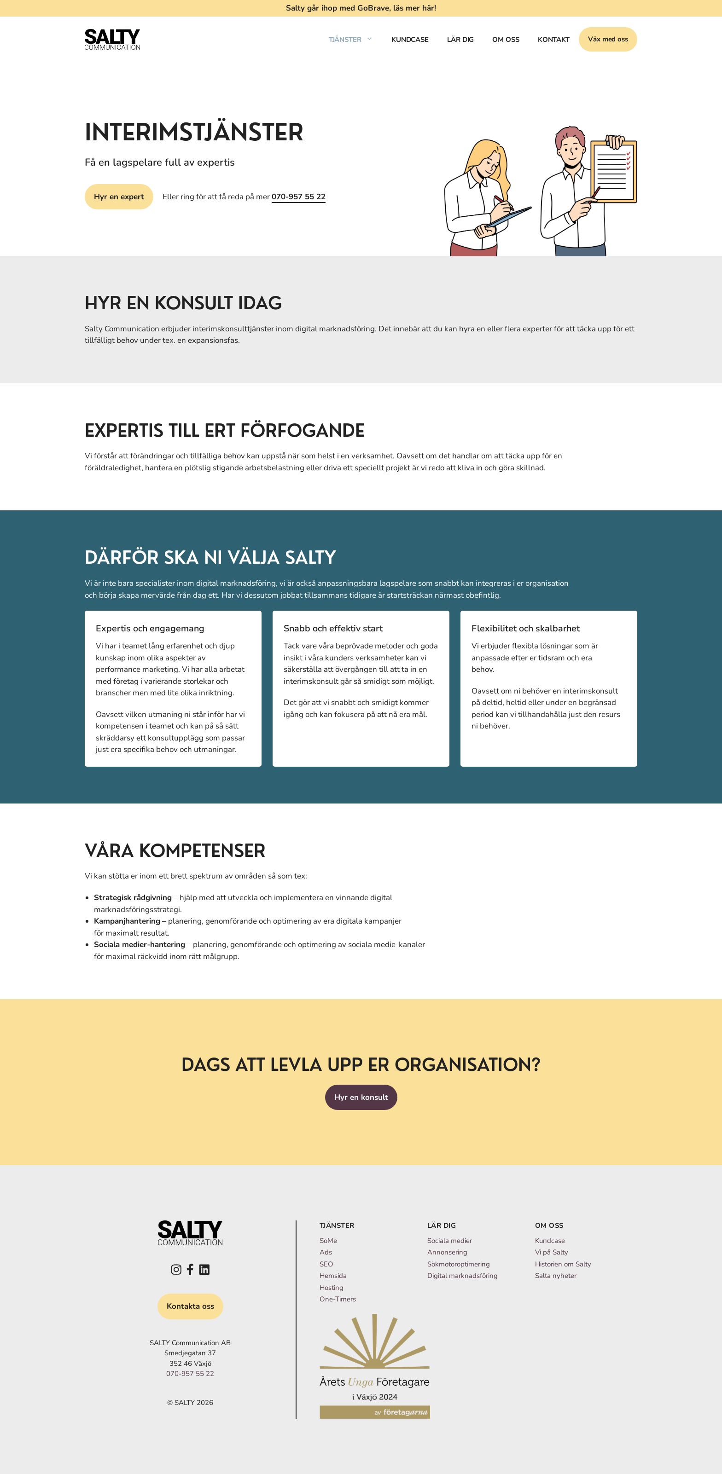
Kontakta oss (190, 1306)
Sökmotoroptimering (458, 1264)
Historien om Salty (563, 1264)
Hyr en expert (119, 196)
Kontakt (554, 39)
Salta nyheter (555, 1275)
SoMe (328, 1240)
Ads (326, 1252)
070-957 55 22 (299, 196)
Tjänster (355, 39)
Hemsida (333, 1275)
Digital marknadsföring (462, 1275)
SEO (326, 1264)
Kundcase (410, 39)
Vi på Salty (551, 1252)
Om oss (505, 39)
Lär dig (460, 39)
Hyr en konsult (361, 1097)
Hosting (332, 1287)
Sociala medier (449, 1240)
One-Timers (338, 1299)
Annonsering (447, 1252)
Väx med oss (608, 39)
